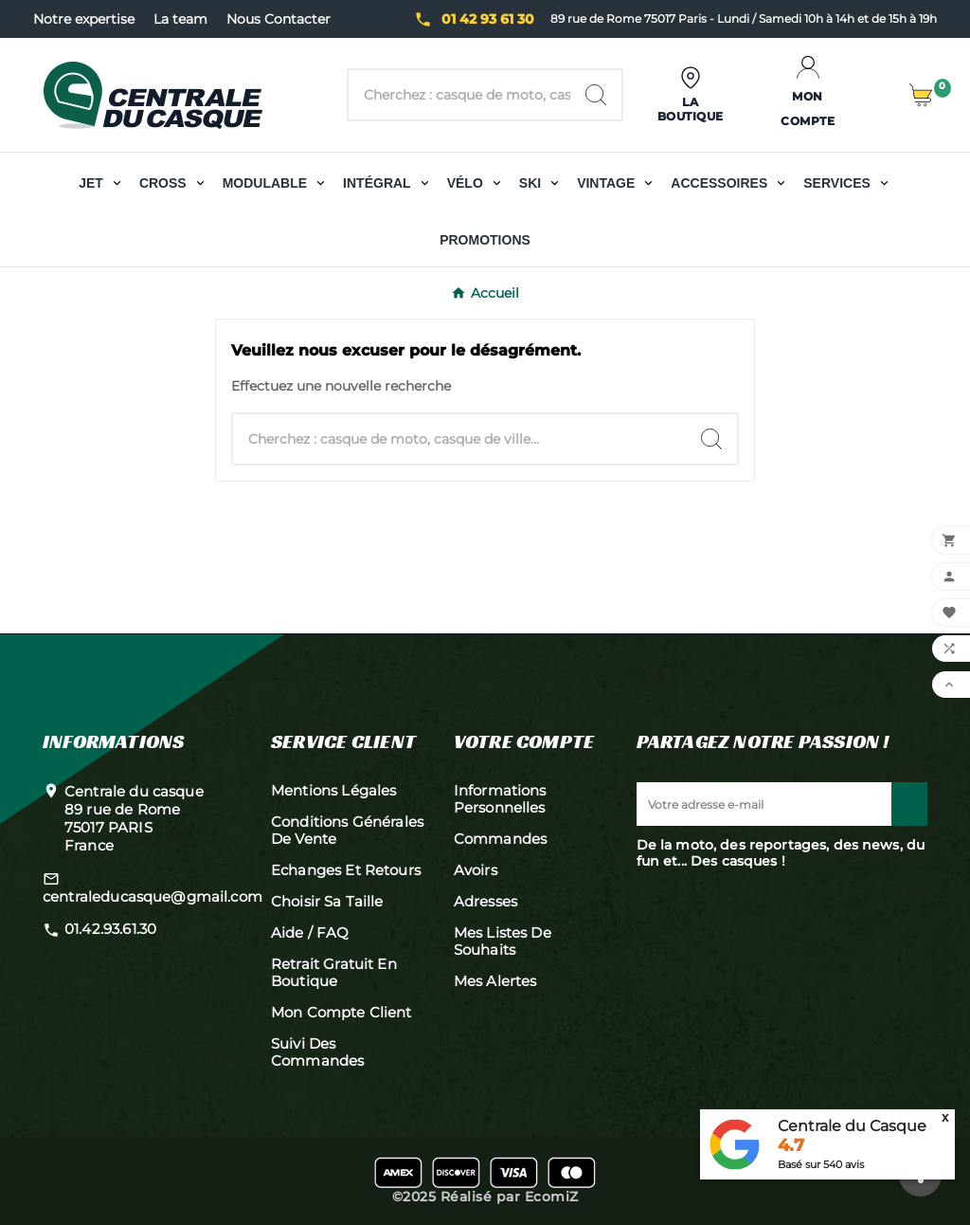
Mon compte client (341, 1012)
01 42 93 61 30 (487, 18)
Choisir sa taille (327, 901)
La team (180, 18)
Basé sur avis (821, 1164)
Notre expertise (84, 18)
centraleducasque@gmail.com (152, 896)
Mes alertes (495, 981)
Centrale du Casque (852, 1126)
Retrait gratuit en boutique (334, 972)
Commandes (500, 839)
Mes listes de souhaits (502, 941)
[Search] (595, 94)
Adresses (485, 901)
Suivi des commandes (317, 1052)
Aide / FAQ (310, 932)
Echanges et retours (346, 870)
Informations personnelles (500, 798)
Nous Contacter (278, 18)
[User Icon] (691, 94)
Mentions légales (333, 790)
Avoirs (475, 870)
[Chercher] (459, 94)
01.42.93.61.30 (110, 929)
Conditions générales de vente (347, 830)
